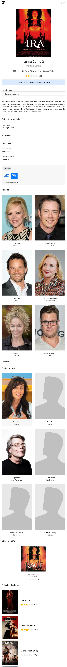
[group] (33, 168)
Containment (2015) (29, 651)
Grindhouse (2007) (29, 625)
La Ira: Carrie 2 (33, 574)
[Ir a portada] (3, 2)
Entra (27, 82)
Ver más (6, 362)
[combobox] (33, 90)
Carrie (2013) (26, 600)
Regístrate (20, 82)
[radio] (7, 168)
